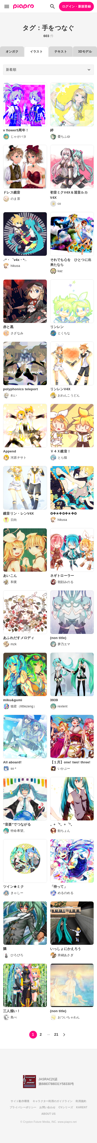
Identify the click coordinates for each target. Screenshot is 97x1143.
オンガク (12, 51)
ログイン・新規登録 (76, 6)
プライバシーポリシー (23, 1107)
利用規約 (81, 1101)
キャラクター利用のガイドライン (53, 1101)
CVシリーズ (65, 1107)
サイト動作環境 (20, 1101)
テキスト (60, 51)
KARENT (81, 1107)
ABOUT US (48, 1113)
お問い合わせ (47, 1107)
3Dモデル (85, 51)
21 (56, 1034)
